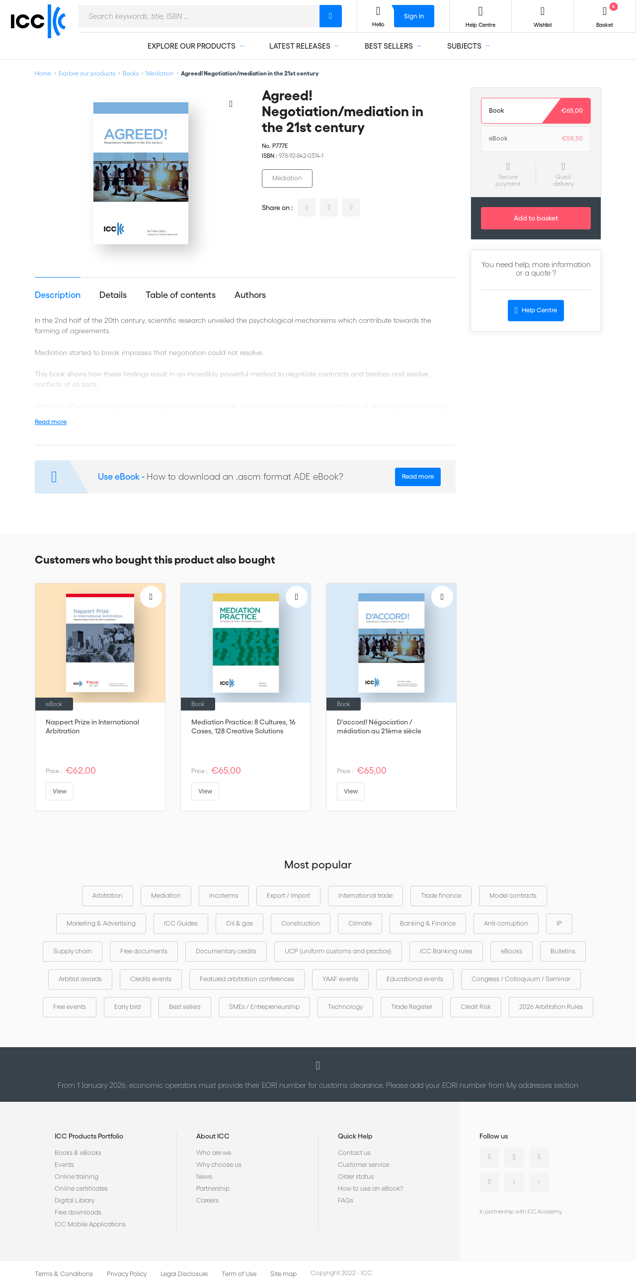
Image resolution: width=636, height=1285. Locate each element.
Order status (356, 1176)
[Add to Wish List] (231, 103)
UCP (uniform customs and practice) (338, 951)
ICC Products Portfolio (89, 1136)
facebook (351, 207)
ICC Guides (181, 923)
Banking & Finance (428, 923)
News (204, 1176)
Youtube (514, 1182)
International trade (365, 895)
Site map (283, 1274)
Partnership (213, 1188)
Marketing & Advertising (101, 923)
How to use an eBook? (370, 1188)
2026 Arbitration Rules (551, 1006)
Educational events (415, 979)
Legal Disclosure (184, 1274)
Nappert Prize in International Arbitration (92, 726)
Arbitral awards (80, 979)
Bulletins (563, 951)
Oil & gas (239, 923)
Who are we (213, 1152)
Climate (360, 923)
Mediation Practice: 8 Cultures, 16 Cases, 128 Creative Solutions (243, 726)
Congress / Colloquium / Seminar (521, 979)
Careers (207, 1200)
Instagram (489, 1182)
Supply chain (72, 951)
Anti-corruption (506, 923)
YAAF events (340, 979)
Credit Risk (476, 1006)
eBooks (511, 951)
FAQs (345, 1200)
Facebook (539, 1157)
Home (43, 73)
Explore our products (87, 73)
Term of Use (239, 1274)
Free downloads (78, 1212)
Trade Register (411, 1006)
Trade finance (441, 895)
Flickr (539, 1182)
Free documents (143, 951)
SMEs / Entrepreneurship (264, 1006)
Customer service (363, 1164)
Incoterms (223, 895)
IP (559, 923)
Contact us (354, 1152)
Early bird (127, 1006)
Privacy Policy (127, 1274)
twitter (329, 207)
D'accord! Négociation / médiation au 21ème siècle (379, 726)
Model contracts (513, 895)
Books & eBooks (78, 1152)
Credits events (150, 979)
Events (64, 1164)
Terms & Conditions (64, 1274)
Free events (69, 1006)
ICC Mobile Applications (90, 1224)
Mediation (159, 73)
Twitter (514, 1157)
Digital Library (74, 1200)
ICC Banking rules (446, 951)
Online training (76, 1176)
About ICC (213, 1136)
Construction (300, 923)
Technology (345, 1006)
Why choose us (218, 1164)
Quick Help (355, 1136)
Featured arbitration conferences (247, 979)
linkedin (307, 207)
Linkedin (489, 1157)
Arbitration (107, 895)
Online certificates (81, 1188)
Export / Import (288, 895)
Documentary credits (226, 951)
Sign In (414, 16)
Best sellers (185, 1006)
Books (131, 73)
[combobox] (199, 16)
